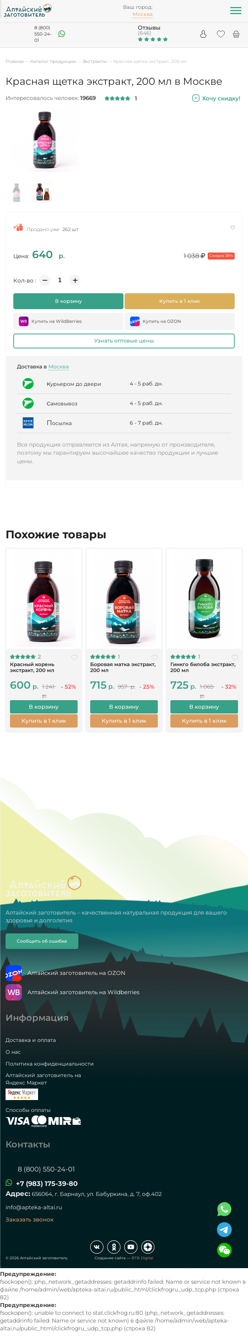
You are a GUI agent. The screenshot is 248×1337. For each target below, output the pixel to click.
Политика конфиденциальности (50, 1063)
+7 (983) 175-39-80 (47, 1183)
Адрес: (18, 1193)
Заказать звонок (30, 1218)
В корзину (68, 301)
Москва (58, 366)
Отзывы (149, 27)
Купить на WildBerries (50, 321)
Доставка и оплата (31, 1039)
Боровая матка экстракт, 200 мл (122, 667)
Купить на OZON (155, 321)
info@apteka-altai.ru (34, 1206)
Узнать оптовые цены (124, 340)
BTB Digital (142, 1257)
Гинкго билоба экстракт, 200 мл (202, 667)
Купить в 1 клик (179, 301)
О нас (13, 1051)
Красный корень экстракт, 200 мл (32, 667)
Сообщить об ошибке (42, 940)
